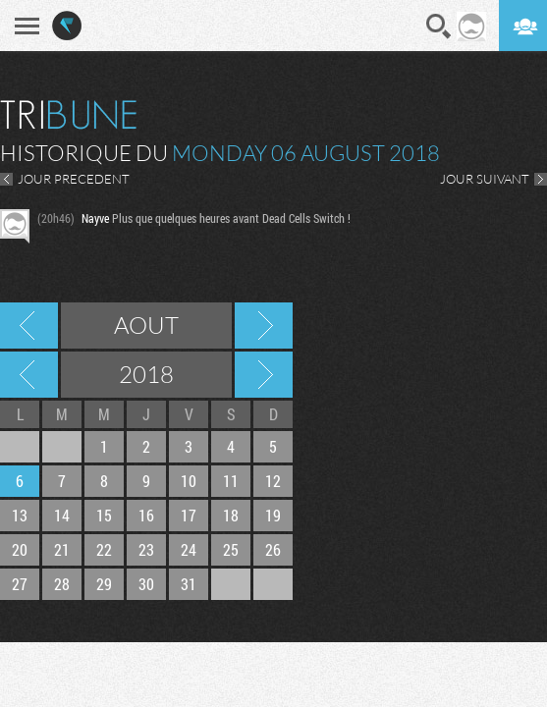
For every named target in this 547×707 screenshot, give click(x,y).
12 (273, 480)
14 (62, 515)
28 (62, 583)
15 (104, 515)
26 (273, 549)
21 (62, 549)
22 (104, 549)
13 (19, 515)
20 (19, 549)
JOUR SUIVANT (484, 179)
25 (231, 549)
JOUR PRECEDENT (74, 179)
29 (104, 583)
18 (231, 515)
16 (146, 515)
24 (188, 549)
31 (188, 583)
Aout (146, 325)
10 (188, 480)
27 (19, 583)
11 (231, 480)
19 (273, 515)
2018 (146, 374)
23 (146, 549)
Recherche (439, 26)
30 (146, 583)
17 (188, 515)
